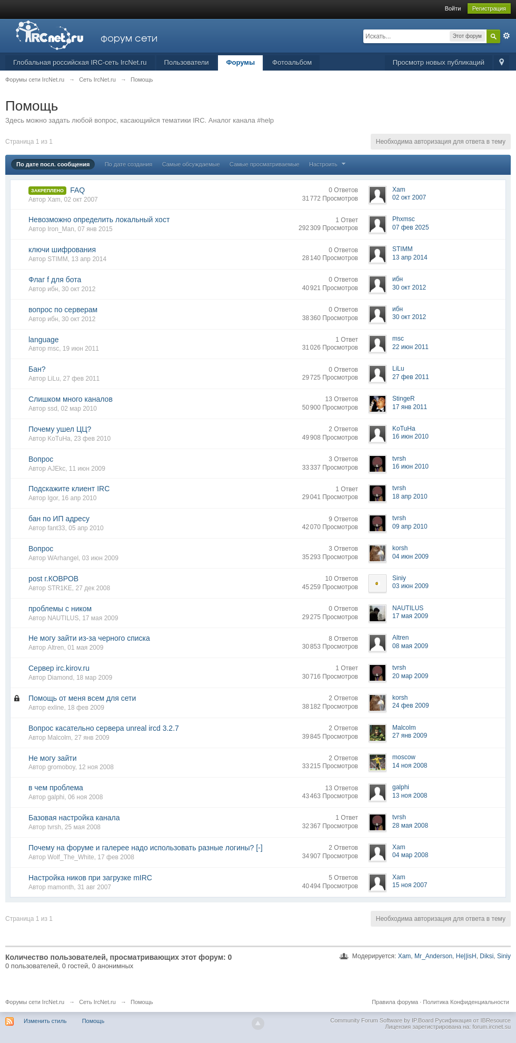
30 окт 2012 (409, 287)
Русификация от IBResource (472, 1020)
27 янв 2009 (409, 735)
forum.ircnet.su (491, 1027)
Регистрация (489, 8)
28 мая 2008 (410, 825)
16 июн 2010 (410, 436)
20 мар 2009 (410, 676)
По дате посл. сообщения (53, 164)
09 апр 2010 (410, 526)
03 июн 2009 (410, 586)
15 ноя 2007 (410, 885)
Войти (453, 8)
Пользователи (186, 62)
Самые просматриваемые (265, 164)
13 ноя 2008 (410, 795)
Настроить (328, 164)
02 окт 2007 (409, 197)
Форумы (240, 62)
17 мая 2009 (410, 616)
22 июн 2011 (410, 347)
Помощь (93, 1021)
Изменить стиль (45, 1021)
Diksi (486, 956)
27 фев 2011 (410, 377)
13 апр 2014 (410, 257)
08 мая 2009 (410, 646)
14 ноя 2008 (410, 765)
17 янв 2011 (409, 407)
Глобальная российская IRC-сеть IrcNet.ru (80, 62)
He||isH (466, 956)
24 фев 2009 (410, 705)
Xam (404, 956)
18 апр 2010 (410, 496)
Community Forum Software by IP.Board (381, 1020)
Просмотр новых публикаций (438, 62)
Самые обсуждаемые (191, 164)
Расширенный (506, 36)
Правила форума (395, 1002)
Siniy (504, 956)
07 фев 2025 (410, 227)
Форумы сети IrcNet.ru (34, 1002)
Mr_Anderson (433, 956)
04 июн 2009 (410, 556)
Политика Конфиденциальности (466, 1002)
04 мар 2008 (410, 855)
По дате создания (129, 164)
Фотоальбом (292, 62)
